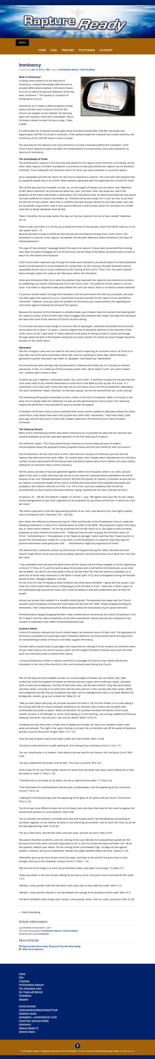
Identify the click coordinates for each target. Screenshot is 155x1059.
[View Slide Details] (77, 21)
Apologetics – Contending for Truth (38, 1016)
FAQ (21, 977)
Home (42, 50)
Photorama (87, 50)
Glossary (105, 50)
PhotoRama (25, 995)
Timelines (67, 50)
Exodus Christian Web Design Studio (103, 1051)
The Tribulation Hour (30, 988)
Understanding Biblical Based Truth (38, 1009)
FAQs (54, 50)
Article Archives (27, 1006)
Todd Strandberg (87, 69)
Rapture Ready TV (28, 1027)
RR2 (47, 69)
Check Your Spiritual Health (34, 1020)
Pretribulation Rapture (69, 69)
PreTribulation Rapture (31, 984)
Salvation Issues (27, 1013)
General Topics (27, 1031)
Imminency (44, 933)
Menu (22, 42)
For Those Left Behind (31, 991)
